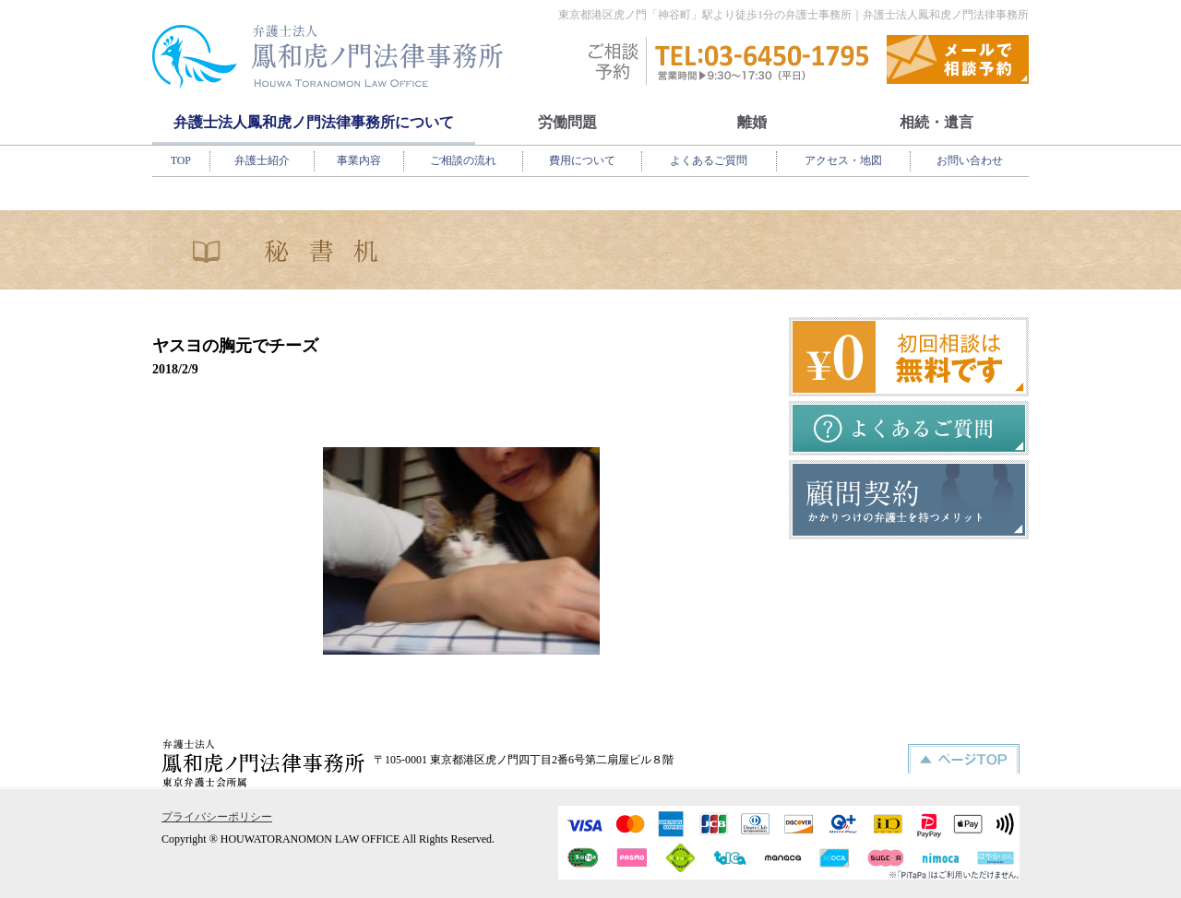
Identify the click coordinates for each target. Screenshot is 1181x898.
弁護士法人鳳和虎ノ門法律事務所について (313, 122)
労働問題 (567, 122)
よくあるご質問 (708, 160)
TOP (181, 160)
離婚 (752, 122)
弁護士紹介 (262, 160)
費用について (582, 160)
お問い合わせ (969, 160)
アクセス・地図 (843, 160)
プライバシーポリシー (216, 816)
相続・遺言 (936, 122)
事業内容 (359, 160)
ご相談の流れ (463, 160)
